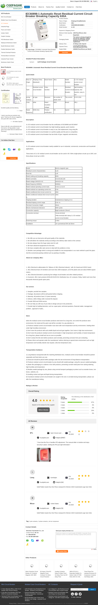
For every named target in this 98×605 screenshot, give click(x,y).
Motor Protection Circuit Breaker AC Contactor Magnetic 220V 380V (32, 573)
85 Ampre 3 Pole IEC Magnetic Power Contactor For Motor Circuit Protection (45, 574)
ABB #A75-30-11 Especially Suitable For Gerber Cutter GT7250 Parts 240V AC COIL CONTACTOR (76, 575)
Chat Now (79, 7)
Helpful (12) (59, 508)
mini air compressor (54, 521)
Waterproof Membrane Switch (9, 42)
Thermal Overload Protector (8, 52)
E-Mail (73, 597)
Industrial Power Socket (7, 59)
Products (33, 7)
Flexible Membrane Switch (8, 49)
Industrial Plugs (5, 26)
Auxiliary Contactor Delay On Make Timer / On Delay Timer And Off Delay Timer (61, 574)
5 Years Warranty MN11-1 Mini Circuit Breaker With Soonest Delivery (11, 589)
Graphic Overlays (5, 36)
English (95, 1)
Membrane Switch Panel (7, 62)
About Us (41, 7)
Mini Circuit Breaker (6, 17)
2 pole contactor (33, 521)
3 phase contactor (43, 521)
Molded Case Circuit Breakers (9, 20)
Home (27, 7)
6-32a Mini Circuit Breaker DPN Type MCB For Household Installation (11, 593)
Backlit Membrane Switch (7, 46)
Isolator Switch (5, 33)
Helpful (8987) (60, 438)
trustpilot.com (44, 438)
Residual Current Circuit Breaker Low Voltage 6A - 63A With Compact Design (59, 596)
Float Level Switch (6, 30)
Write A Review (43, 410)
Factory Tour (50, 7)
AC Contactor (4, 23)
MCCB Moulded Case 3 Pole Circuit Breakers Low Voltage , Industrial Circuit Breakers (35, 599)
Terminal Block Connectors (8, 55)
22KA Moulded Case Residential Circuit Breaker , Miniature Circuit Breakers (35, 589)
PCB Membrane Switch (7, 39)
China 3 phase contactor (23, 603)
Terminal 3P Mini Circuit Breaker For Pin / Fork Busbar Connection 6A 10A (11, 596)
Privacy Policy (13, 603)
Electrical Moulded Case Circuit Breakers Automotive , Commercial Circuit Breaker (34, 594)
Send (92, 589)
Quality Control (60, 7)
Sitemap (78, 597)
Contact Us (70, 7)
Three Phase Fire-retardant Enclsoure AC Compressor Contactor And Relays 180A (90, 574)
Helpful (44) (60, 482)
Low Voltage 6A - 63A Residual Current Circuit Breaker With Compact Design (59, 589)
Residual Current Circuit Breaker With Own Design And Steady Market (58, 593)
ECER (86, 603)
